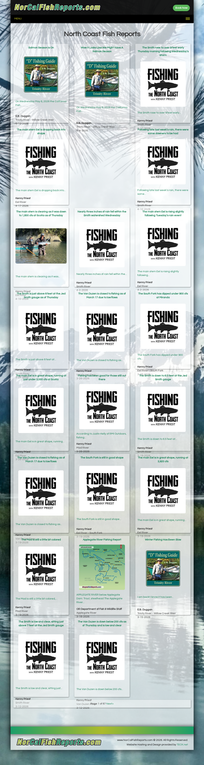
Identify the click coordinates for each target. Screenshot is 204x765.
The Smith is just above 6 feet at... (35, 350)
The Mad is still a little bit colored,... (36, 595)
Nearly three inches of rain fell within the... (101, 268)
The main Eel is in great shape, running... (39, 432)
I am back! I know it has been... (155, 592)
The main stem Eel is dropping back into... (40, 186)
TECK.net (182, 744)
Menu (18, 18)
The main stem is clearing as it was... (37, 265)
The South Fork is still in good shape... (98, 513)
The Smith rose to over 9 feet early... (159, 106)
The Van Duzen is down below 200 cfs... (99, 678)
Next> (110, 703)
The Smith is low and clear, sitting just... (38, 678)
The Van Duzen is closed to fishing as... (99, 350)
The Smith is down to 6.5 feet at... (157, 432)
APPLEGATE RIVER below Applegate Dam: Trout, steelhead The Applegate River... (99, 594)
